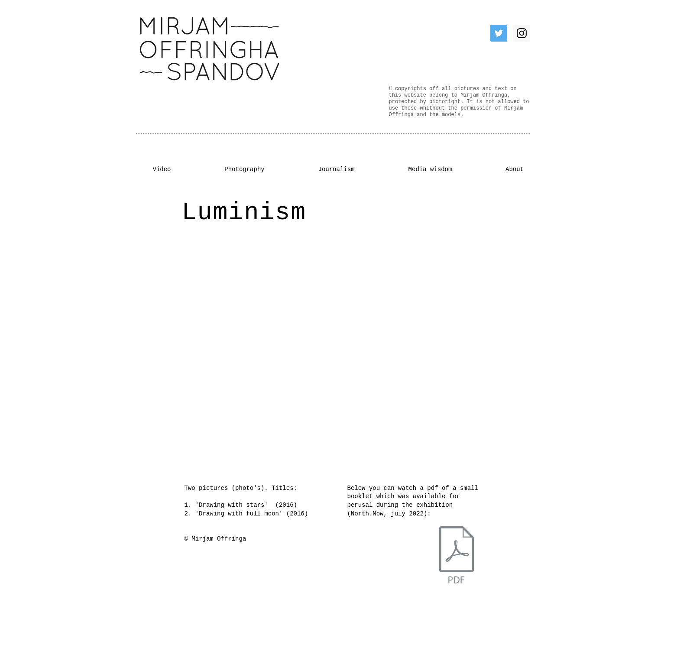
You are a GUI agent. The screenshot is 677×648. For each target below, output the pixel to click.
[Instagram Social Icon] (521, 33)
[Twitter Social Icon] (498, 33)
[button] (329, 355)
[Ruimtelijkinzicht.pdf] (456, 556)
